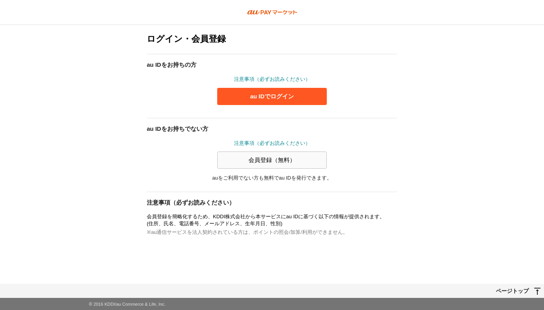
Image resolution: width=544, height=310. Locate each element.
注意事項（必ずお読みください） (272, 79)
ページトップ (512, 290)
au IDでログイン (272, 96)
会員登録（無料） (272, 160)
